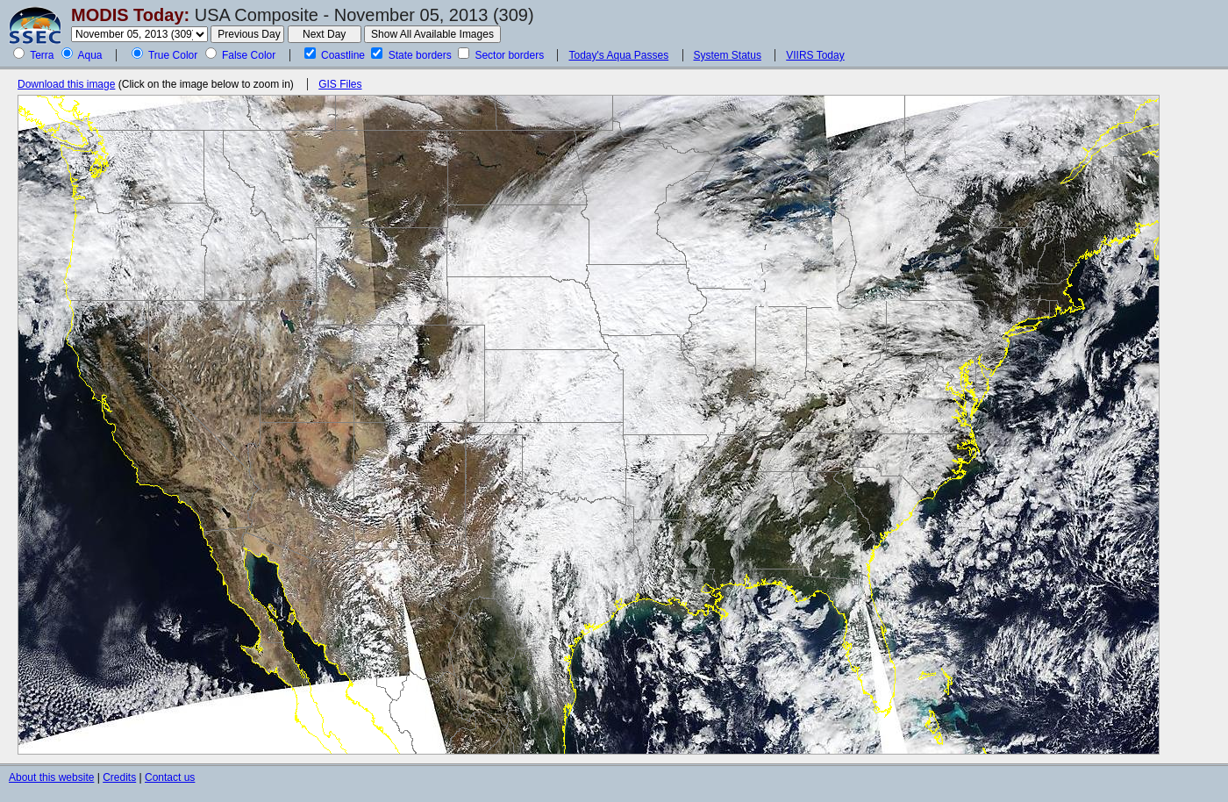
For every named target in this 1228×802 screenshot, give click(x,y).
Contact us (170, 777)
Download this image (66, 84)
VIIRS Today (815, 55)
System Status (727, 55)
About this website (51, 777)
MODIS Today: (130, 15)
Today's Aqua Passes (618, 55)
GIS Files (339, 84)
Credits (119, 777)
